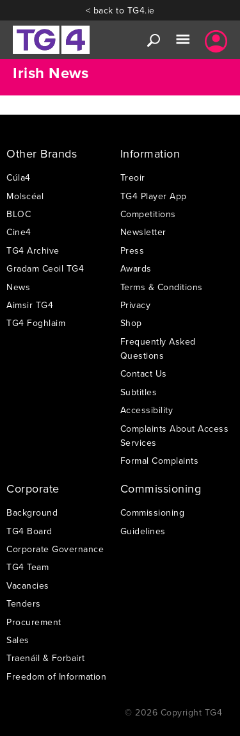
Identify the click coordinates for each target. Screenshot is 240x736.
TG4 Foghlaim (35, 322)
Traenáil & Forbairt (45, 657)
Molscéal (25, 196)
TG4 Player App (153, 196)
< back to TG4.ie (120, 10)
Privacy (135, 304)
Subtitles (138, 392)
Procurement (33, 622)
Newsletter (143, 231)
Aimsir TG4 (29, 304)
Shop (131, 322)
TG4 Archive (33, 250)
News (18, 287)
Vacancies (27, 585)
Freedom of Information (56, 676)
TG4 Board (29, 531)
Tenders (23, 603)
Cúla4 (18, 177)
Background (32, 512)
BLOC (18, 214)
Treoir (132, 177)
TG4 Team (27, 566)
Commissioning (152, 512)
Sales (17, 640)
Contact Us (143, 373)
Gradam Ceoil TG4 (45, 268)
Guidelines (143, 531)
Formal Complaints (159, 460)
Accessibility (146, 410)
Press (132, 250)
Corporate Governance (55, 549)
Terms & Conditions (161, 287)
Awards (136, 268)
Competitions (148, 214)
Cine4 (18, 231)
